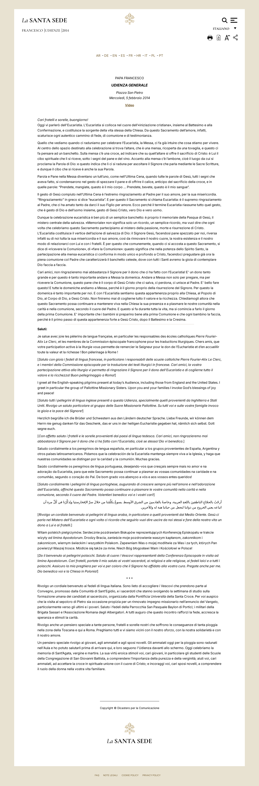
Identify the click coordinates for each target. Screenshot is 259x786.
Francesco (33, 30)
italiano (221, 30)
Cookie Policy (130, 775)
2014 (65, 30)
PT (161, 55)
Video (129, 105)
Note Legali (110, 775)
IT (146, 55)
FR (131, 55)
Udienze (53, 30)
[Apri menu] (233, 20)
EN (115, 55)
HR (138, 55)
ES (123, 55)
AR (98, 55)
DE (106, 55)
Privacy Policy (151, 775)
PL (153, 55)
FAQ (97, 775)
